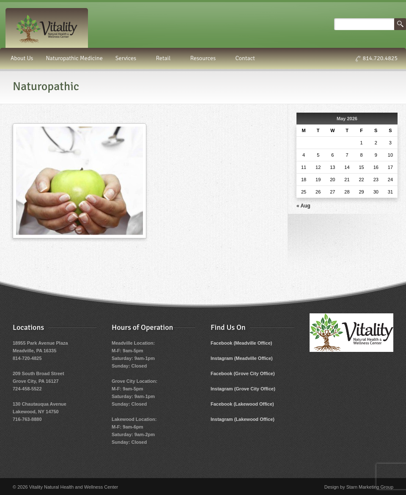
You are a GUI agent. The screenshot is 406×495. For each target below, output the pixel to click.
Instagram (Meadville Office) (242, 358)
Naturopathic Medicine (74, 58)
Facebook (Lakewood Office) (242, 404)
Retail (165, 58)
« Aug (303, 206)
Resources (204, 58)
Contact (245, 58)
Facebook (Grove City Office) (243, 373)
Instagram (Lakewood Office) (242, 419)
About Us (22, 58)
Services (127, 58)
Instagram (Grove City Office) (243, 388)
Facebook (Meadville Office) (241, 343)
